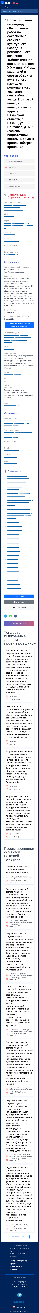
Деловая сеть (14, 1256)
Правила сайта (16, 1266)
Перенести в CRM (19, 623)
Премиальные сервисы (17, 1253)
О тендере (13, 167)
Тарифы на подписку (18, 1261)
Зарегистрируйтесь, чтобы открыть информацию (19, 325)
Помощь (13, 1269)
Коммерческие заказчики (18, 1245)
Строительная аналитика (18, 1251)
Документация (19, 602)
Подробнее (19, 596)
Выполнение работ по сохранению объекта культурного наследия (17, 869)
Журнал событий (19, 608)
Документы (13, 180)
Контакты (12, 173)
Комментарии (14, 186)
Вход (6, 7)
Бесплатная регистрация (18, 7)
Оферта (13, 1264)
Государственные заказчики (19, 1248)
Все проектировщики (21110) (17, 1237)
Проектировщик (15, 161)
